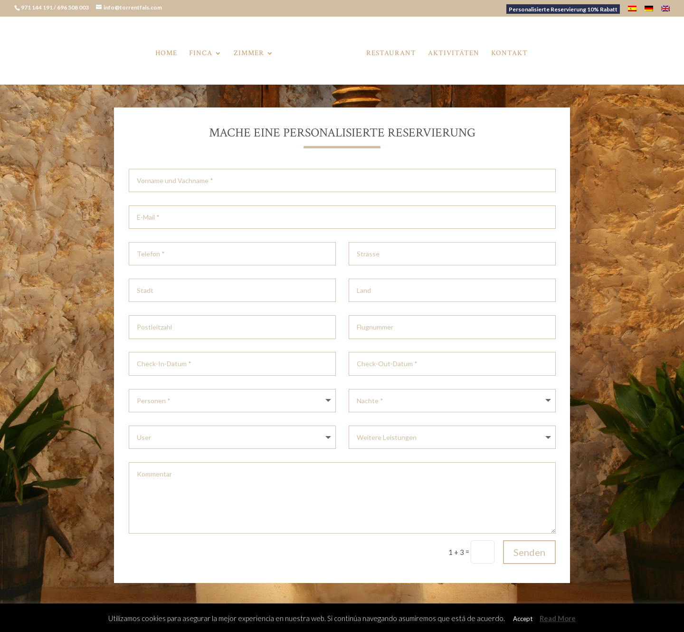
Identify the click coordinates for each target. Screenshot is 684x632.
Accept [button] (522, 618)
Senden (529, 552)
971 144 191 (37, 7)
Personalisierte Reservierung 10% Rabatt (563, 9)
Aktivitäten (453, 54)
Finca (200, 54)
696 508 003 (73, 7)
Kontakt (509, 54)
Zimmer (249, 54)
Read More (558, 618)
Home (166, 54)
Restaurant (391, 54)
